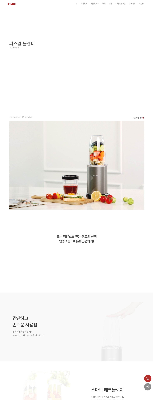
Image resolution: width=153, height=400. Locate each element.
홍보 (104, 4)
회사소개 (83, 4)
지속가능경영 (120, 4)
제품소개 (94, 4)
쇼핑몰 (141, 4)
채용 (110, 4)
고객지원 (132, 4)
